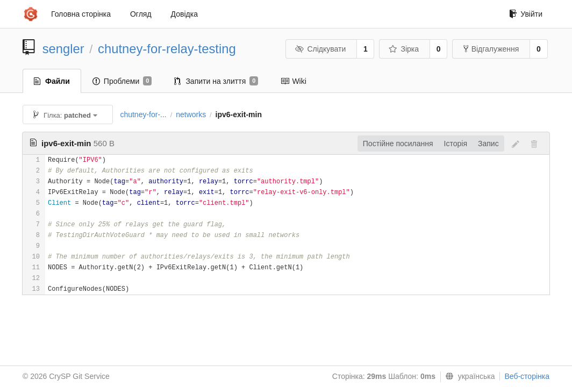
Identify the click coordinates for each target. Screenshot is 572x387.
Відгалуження (491, 49)
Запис (488, 143)
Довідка (184, 14)
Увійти (525, 14)
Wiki (293, 81)
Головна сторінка (81, 14)
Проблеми (122, 81)
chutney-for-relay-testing (167, 48)
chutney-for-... (143, 114)
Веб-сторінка (526, 376)
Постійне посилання (398, 143)
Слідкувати (320, 49)
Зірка (404, 49)
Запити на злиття (216, 81)
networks (191, 114)
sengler (63, 48)
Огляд (141, 14)
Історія (455, 143)
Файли (52, 81)
